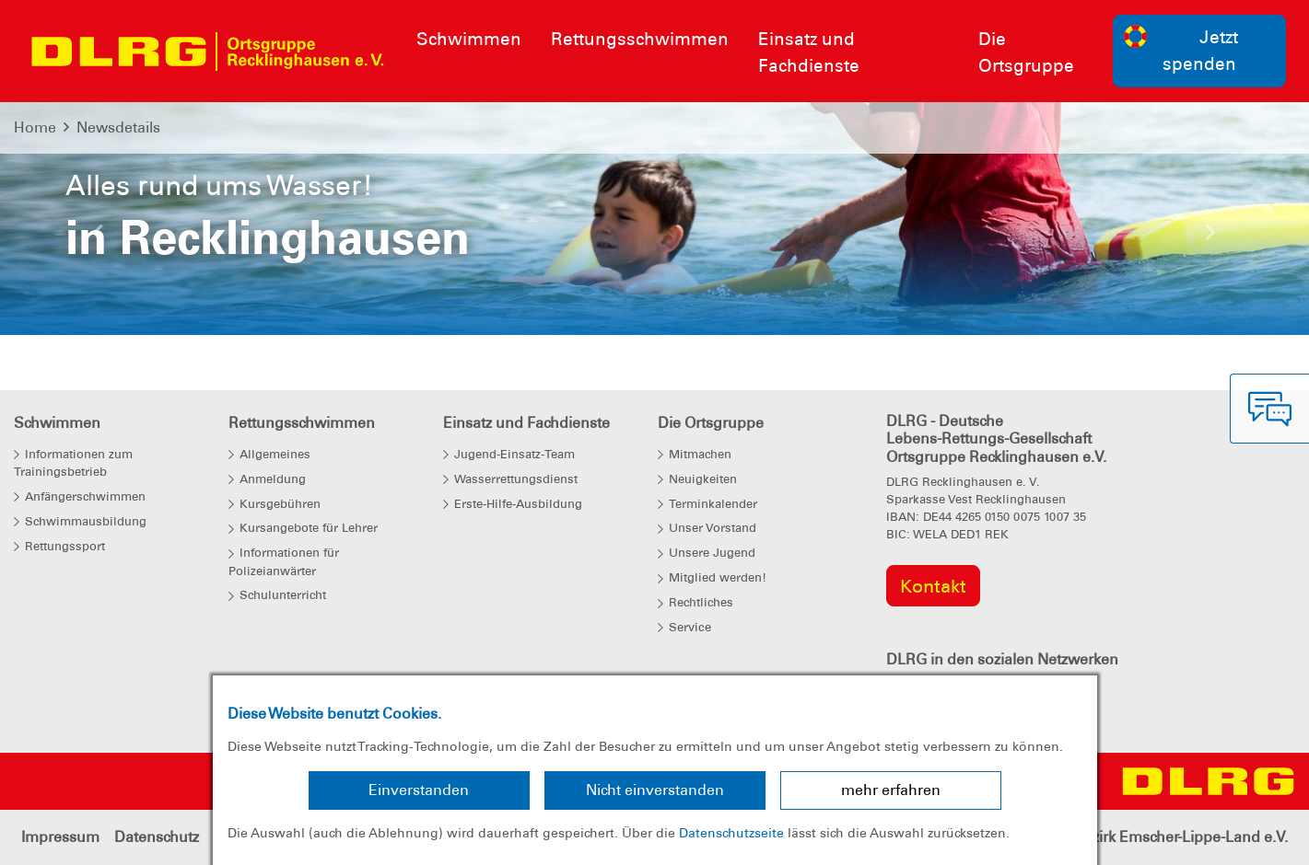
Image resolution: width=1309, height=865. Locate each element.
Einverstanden (418, 790)
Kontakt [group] (933, 586)
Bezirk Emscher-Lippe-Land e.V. (1181, 837)
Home (35, 127)
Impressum (60, 837)
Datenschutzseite (731, 833)
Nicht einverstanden (655, 790)
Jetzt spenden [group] (1181, 50)
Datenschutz (156, 837)
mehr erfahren (891, 790)
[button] (98, 237)
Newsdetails (118, 127)
